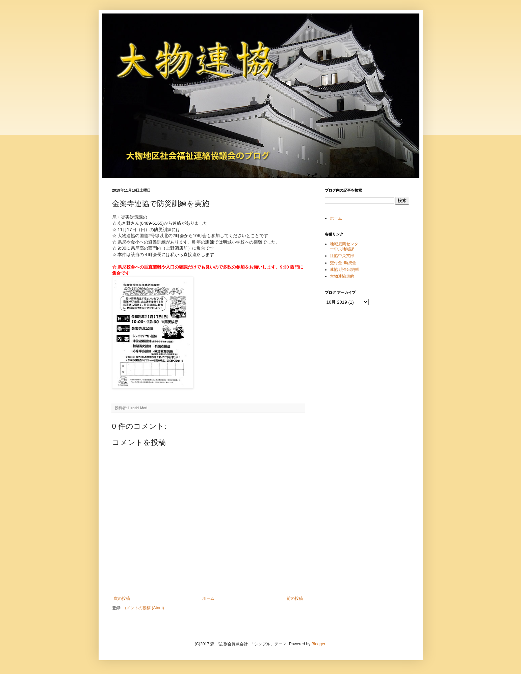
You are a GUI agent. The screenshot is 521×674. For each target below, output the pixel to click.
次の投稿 (122, 598)
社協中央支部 (342, 255)
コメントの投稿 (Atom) (143, 608)
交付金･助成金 (343, 262)
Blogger (318, 644)
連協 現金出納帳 (344, 269)
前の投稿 (295, 598)
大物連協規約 (342, 276)
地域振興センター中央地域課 (344, 246)
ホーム (208, 598)
